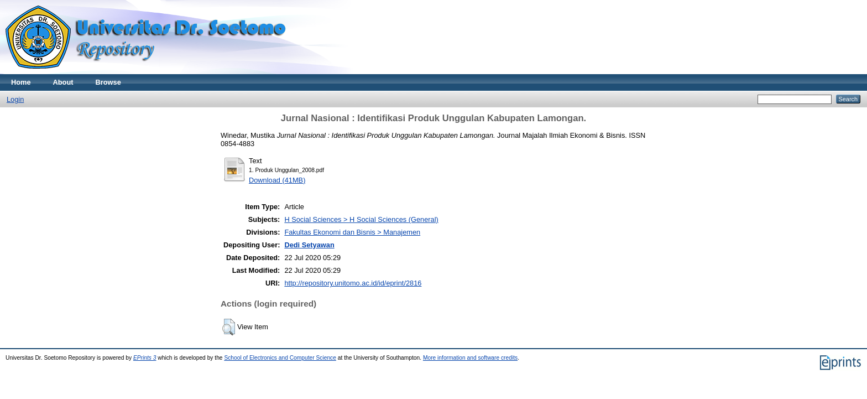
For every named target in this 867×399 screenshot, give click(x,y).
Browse (108, 82)
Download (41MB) (277, 180)
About (63, 82)
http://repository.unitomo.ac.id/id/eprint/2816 (352, 283)
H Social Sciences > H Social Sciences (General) (361, 219)
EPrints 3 (144, 358)
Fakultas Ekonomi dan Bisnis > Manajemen (352, 232)
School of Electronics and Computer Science (280, 358)
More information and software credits (470, 358)
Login (15, 99)
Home (21, 82)
